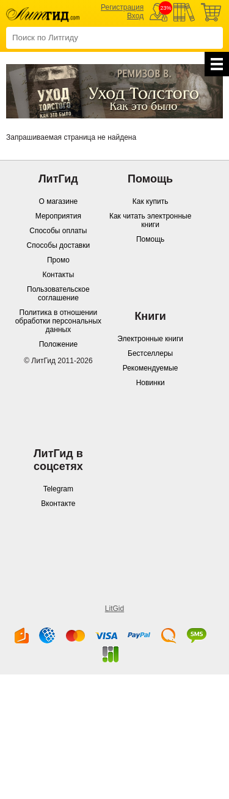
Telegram (58, 489)
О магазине (58, 201)
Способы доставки (58, 245)
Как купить (151, 201)
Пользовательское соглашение (58, 293)
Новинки (150, 382)
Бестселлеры (150, 353)
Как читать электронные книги (150, 220)
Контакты (58, 274)
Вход (135, 16)
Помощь (150, 239)
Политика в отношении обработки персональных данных (58, 321)
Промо (58, 260)
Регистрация (122, 7)
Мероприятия (58, 216)
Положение (58, 344)
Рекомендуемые (150, 368)
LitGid (114, 608)
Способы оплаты (58, 230)
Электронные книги (150, 338)
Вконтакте (58, 503)
